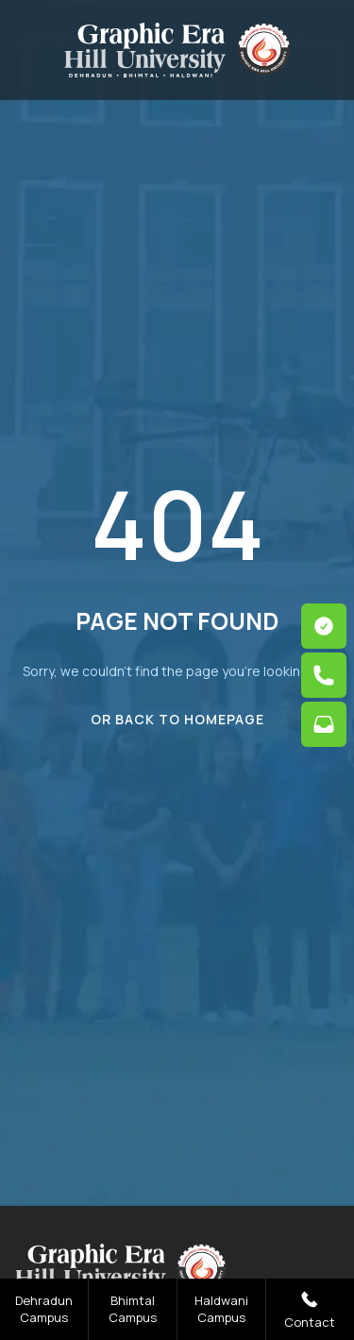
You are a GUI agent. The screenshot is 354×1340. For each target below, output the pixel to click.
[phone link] (323, 675)
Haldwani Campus (221, 1309)
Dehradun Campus (44, 1309)
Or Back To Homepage (177, 719)
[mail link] (323, 724)
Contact (309, 1309)
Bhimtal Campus (133, 1309)
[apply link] (323, 626)
